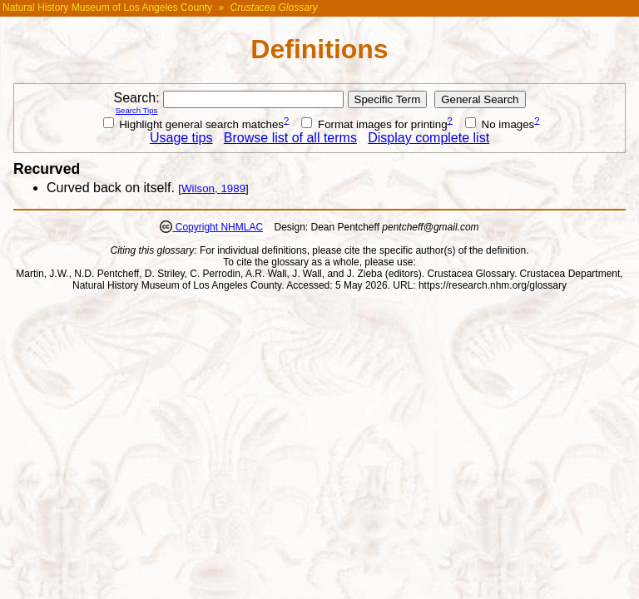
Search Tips (137, 110)
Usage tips (181, 138)
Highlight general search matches (194, 124)
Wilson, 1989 (213, 188)
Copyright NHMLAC (217, 227)
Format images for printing (374, 124)
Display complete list (428, 138)
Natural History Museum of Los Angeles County (107, 7)
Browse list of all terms (290, 138)
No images (499, 124)
